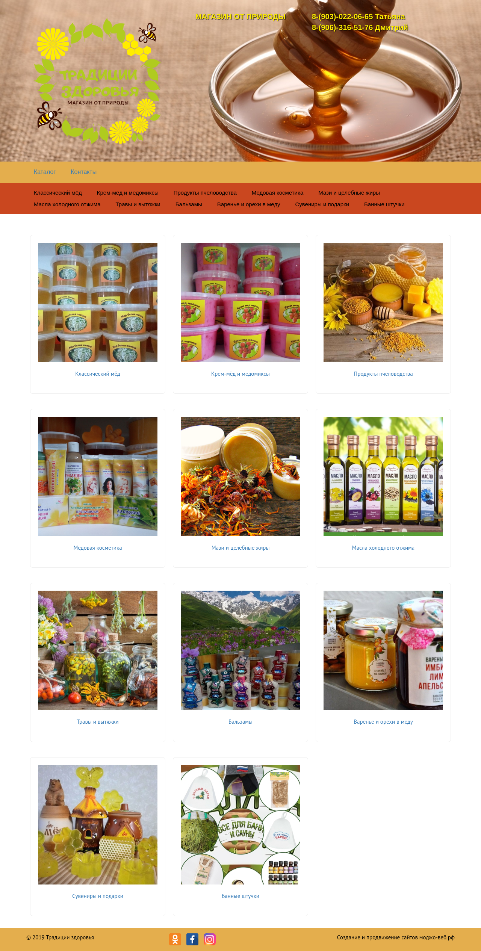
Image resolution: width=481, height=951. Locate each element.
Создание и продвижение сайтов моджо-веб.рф (396, 937)
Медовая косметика (277, 192)
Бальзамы (188, 204)
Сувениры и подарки (322, 204)
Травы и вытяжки (138, 204)
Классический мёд (58, 192)
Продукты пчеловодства (205, 192)
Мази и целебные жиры (349, 192)
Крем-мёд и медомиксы (128, 192)
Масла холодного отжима (67, 204)
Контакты (84, 172)
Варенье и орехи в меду (248, 204)
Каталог (45, 172)
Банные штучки (384, 204)
